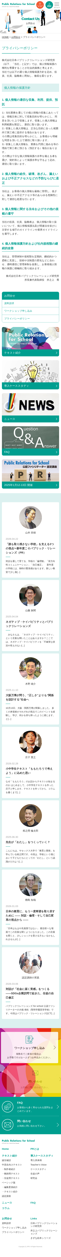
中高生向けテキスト (12, 1164)
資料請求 (9, 303)
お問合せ (9, 295)
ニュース (7, 1202)
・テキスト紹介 (10, 1191)
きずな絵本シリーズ (40, 1238)
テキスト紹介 (9, 1155)
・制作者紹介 (8, 1169)
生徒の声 (34, 1173)
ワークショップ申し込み (40, 5)
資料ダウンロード (49, 5)
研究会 (33, 1178)
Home (5, 1149)
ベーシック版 (8, 1182)
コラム (6, 1208)
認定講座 (6, 1196)
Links (33, 1218)
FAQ (33, 1202)
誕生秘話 (6, 1160)
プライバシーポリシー (17, 318)
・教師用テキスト (11, 1173)
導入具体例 (36, 1160)
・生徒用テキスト (11, 1178)
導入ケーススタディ (41, 1155)
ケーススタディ (38, 1169)
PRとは (34, 1149)
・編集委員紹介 (10, 1187)
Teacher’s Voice (38, 1164)
